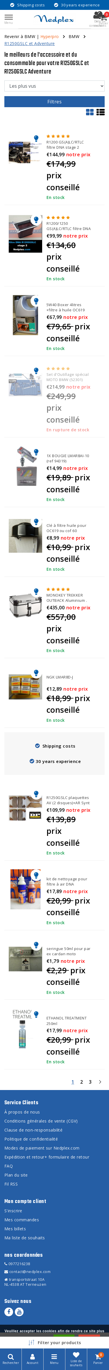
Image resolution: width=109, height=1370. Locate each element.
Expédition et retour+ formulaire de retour (46, 1157)
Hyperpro (49, 36)
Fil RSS (11, 1184)
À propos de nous (22, 1112)
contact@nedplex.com (27, 1271)
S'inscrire (13, 1210)
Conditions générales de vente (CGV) (41, 1121)
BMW (74, 36)
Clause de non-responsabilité (33, 1130)
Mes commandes (21, 1219)
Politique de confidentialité (31, 1139)
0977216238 (17, 1263)
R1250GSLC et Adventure (29, 43)
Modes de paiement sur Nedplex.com (42, 1148)
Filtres (54, 101)
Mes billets (15, 1228)
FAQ (8, 1166)
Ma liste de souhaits (24, 1237)
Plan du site (16, 1175)
